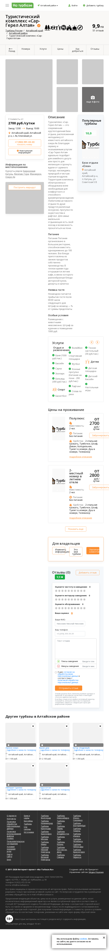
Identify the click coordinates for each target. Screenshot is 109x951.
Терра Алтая (45, 787)
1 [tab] (83, 157)
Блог (9, 859)
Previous (92, 342)
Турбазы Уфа (61, 837)
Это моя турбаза (76, 551)
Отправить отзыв (68, 687)
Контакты (11, 818)
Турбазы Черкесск (77, 855)
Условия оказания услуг (11, 848)
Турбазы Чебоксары (78, 844)
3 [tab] (89, 157)
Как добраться (77, 49)
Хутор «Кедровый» (81, 747)
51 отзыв (98, 30)
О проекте (11, 815)
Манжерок (35, 174)
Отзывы (95, 48)
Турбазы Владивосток (63, 832)
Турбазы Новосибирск (63, 816)
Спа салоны (27, 827)
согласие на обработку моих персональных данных (68, 673)
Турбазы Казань (61, 842)
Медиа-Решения (96, 871)
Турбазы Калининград (47, 821)
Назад (12, 51)
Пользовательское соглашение (12, 842)
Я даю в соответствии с (69, 676)
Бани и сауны (27, 816)
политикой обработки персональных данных (68, 680)
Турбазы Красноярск (46, 832)
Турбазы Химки (45, 842)
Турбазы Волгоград (46, 816)
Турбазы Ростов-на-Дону (62, 848)
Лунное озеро (12, 747)
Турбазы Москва (45, 837)
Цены (60, 48)
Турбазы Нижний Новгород (45, 848)
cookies (83, 938)
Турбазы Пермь (61, 826)
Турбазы (28, 823)
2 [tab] (86, 157)
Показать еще (75, 529)
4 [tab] (92, 157)
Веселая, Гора (21, 174)
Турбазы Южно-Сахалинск (78, 817)
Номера (26, 48)
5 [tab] (94, 157)
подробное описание (80, 456)
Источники (29, 831)
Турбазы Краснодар (46, 826)
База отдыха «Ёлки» (90, 164)
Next (97, 342)
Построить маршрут (25, 187)
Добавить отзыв (88, 572)
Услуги (43, 48)
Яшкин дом (44, 747)
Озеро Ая (10, 176)
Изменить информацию (60, 550)
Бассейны (28, 820)
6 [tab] (97, 157)
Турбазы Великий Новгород (45, 856)
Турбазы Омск (61, 821)
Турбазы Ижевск (77, 834)
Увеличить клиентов (94, 550)
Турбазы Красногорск (79, 850)
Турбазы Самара (61, 855)
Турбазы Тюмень (77, 829)
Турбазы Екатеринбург (79, 823)
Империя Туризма (14, 787)
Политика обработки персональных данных (12, 824)
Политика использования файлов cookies (12, 834)
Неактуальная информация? (24, 151)
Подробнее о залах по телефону (21, 749)
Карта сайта (9, 854)
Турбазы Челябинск (78, 839)
